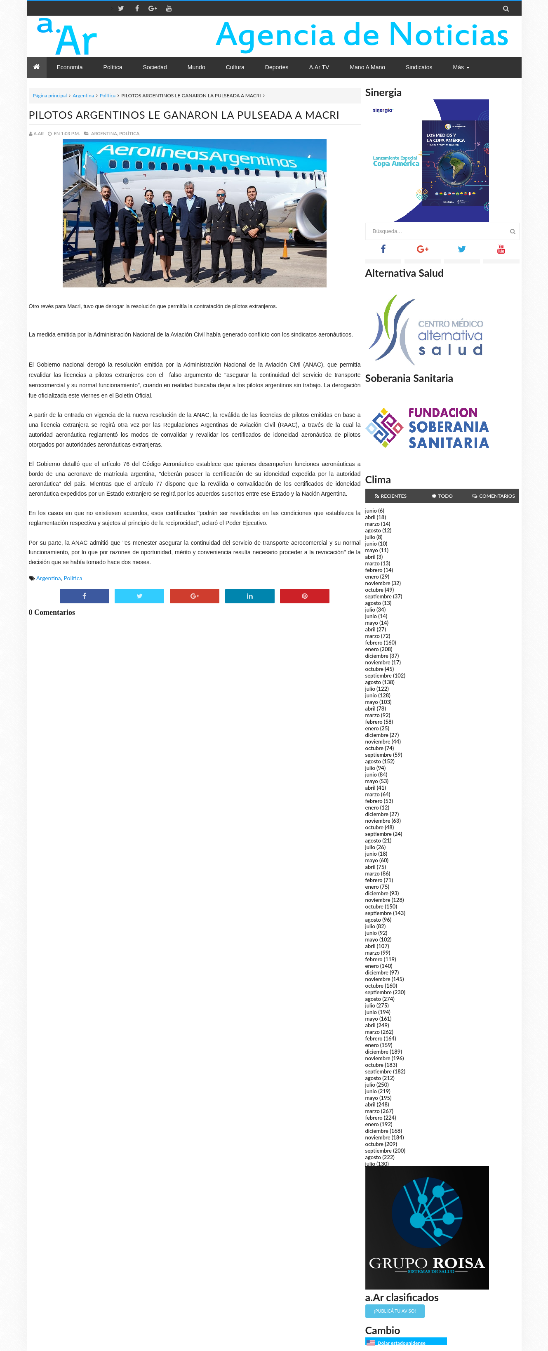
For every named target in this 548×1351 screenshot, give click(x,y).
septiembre (378, 596)
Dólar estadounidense (402, 1343)
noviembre (377, 583)
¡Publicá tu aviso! (395, 1310)
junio (371, 510)
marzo (372, 523)
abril (370, 517)
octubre (374, 589)
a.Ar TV (319, 67)
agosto (373, 530)
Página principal (50, 95)
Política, (130, 133)
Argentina (83, 95)
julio (370, 537)
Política (108, 95)
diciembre (377, 655)
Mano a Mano (367, 67)
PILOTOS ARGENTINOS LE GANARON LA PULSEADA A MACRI (184, 114)
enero (372, 576)
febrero (374, 570)
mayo (371, 550)
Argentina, (104, 133)
